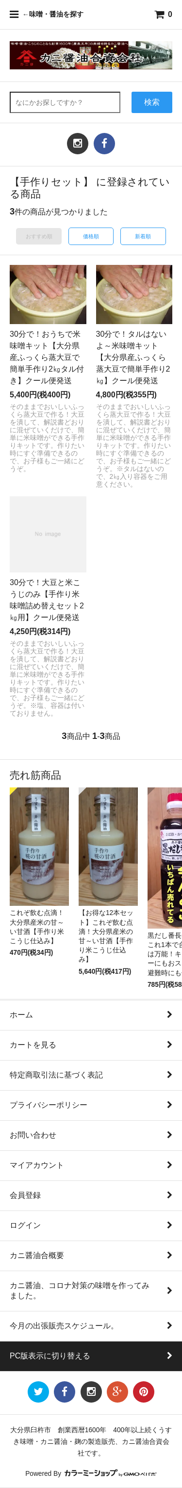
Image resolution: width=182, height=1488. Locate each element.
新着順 (143, 236)
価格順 (91, 236)
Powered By (91, 1473)
